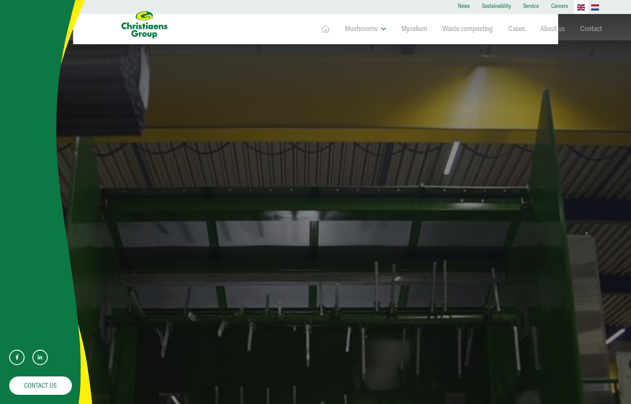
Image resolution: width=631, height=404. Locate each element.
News (464, 6)
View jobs (497, 337)
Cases (516, 28)
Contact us (40, 386)
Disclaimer (146, 228)
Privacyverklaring (153, 216)
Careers (559, 6)
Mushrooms (365, 28)
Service (531, 6)
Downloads (159, 127)
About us (552, 28)
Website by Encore (318, 393)
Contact (591, 28)
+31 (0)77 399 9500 (149, 316)
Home (128, 57)
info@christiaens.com (153, 326)
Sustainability (496, 6)
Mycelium (414, 28)
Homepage (325, 29)
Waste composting (468, 28)
